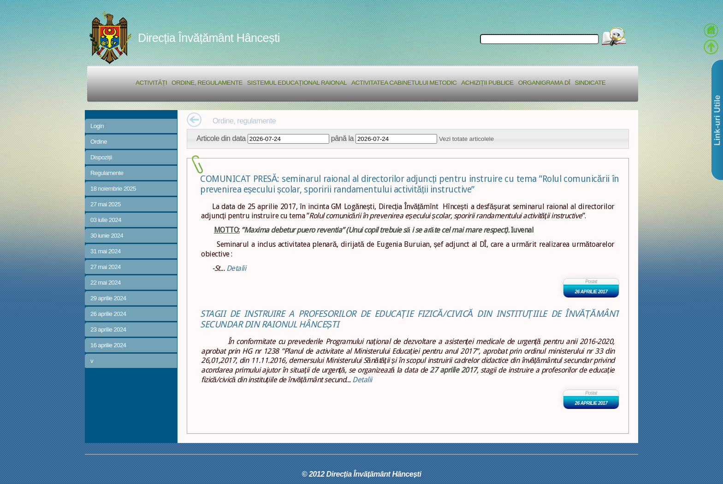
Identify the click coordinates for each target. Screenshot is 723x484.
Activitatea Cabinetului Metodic (403, 82)
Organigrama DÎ (544, 82)
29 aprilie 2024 (108, 298)
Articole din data (221, 138)
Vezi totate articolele (466, 138)
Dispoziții (101, 157)
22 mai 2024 (105, 282)
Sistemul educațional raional (297, 82)
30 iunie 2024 (106, 235)
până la (342, 138)
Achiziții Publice (487, 82)
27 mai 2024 (105, 266)
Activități (151, 82)
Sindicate (590, 82)
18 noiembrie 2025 (113, 188)
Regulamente (106, 172)
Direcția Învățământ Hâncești (209, 37)
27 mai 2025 (105, 204)
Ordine (98, 141)
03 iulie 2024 (105, 219)
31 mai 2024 (105, 251)
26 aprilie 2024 (108, 313)
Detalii (236, 268)
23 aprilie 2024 (108, 329)
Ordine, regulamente (207, 82)
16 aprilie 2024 (108, 345)
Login (97, 125)
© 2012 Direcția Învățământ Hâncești (361, 474)
